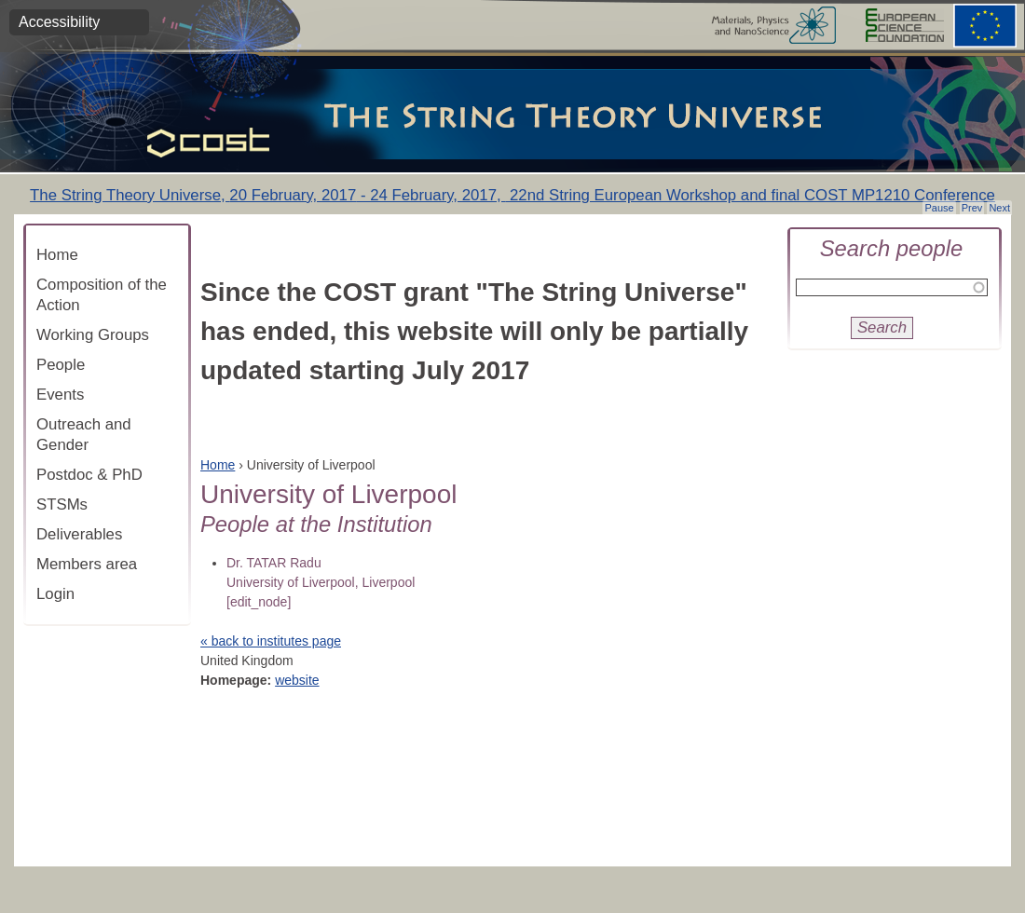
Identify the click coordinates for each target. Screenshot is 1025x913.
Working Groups (92, 335)
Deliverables (79, 534)
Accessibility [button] (59, 22)
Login (55, 594)
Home (57, 255)
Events (60, 394)
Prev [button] (972, 207)
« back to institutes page (270, 641)
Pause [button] (938, 207)
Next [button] (999, 207)
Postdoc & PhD (89, 475)
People (60, 365)
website (297, 680)
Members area (86, 564)
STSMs (62, 504)
